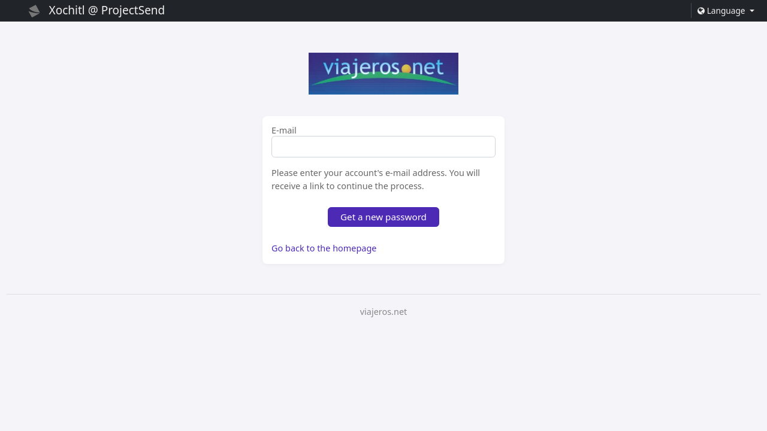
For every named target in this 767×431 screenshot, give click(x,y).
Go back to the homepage (323, 248)
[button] (725, 10)
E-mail (284, 130)
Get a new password (383, 217)
